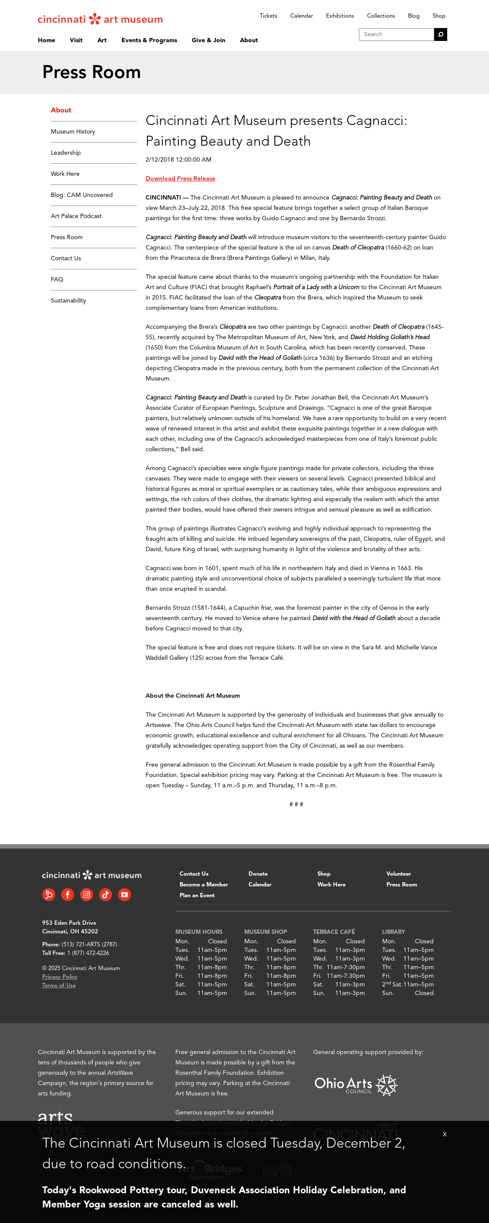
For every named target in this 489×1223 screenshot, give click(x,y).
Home (46, 40)
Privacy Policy (60, 977)
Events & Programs (149, 40)
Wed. (182, 959)
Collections (381, 16)
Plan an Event (197, 896)
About (249, 40)
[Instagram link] (86, 894)
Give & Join (208, 40)
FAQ (57, 280)
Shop (439, 16)
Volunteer (398, 874)
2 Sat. (392, 985)
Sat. (180, 985)
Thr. (180, 967)
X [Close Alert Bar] (445, 1135)
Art (102, 40)
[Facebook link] (67, 894)
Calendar (301, 16)
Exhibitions (340, 16)
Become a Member (204, 885)
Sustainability (68, 301)
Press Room (67, 237)
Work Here (65, 174)
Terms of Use (59, 986)
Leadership (66, 153)
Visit (76, 40)
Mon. (182, 942)
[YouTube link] (124, 894)
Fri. (179, 976)
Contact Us (66, 259)
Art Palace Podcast (76, 216)
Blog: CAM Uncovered (82, 195)
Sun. (181, 993)
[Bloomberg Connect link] (48, 894)
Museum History (73, 132)
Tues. (182, 950)
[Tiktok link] (105, 894)
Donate (258, 874)
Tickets (268, 16)
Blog (414, 16)
